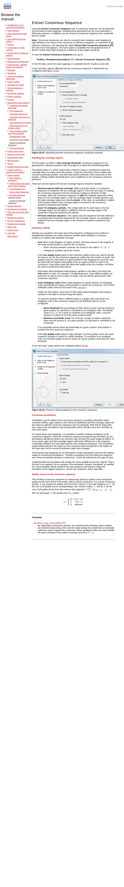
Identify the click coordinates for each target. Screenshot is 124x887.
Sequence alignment (16, 154)
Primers (10, 100)
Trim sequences (16, 111)
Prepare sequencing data (18, 167)
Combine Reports (17, 148)
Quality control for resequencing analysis (15, 171)
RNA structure (13, 160)
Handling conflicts (41, 228)
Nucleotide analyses (15, 93)
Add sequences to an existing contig (17, 127)
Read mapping (13, 175)
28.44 (84, 346)
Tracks (10, 164)
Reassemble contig (18, 136)
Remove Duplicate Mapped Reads (16, 196)
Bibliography (12, 236)
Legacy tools (12, 230)
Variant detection (14, 206)
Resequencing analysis (17, 209)
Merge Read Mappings (19, 192)
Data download (13, 58)
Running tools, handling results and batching (16, 66)
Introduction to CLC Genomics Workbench (15, 26)
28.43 (55, 71)
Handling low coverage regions (47, 158)
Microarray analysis (15, 218)
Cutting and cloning (15, 151)
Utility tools (12, 227)
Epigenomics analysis (16, 224)
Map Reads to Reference (14, 179)
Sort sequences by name (20, 122)
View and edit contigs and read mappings (17, 132)
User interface (13, 30)
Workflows (11, 73)
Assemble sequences (19, 114)
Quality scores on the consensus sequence (53, 474)
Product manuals (114, 6)
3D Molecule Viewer (15, 85)
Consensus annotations (44, 415)
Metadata (11, 70)
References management (18, 62)
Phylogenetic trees (15, 157)
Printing (10, 44)
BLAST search (13, 82)
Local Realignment (17, 189)
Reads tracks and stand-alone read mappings (19, 184)
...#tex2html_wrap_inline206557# (47, 523)
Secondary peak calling (19, 140)
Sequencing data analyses (18, 103)
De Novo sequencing (16, 221)
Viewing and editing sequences (15, 77)
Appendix (11, 233)
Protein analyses (14, 96)
